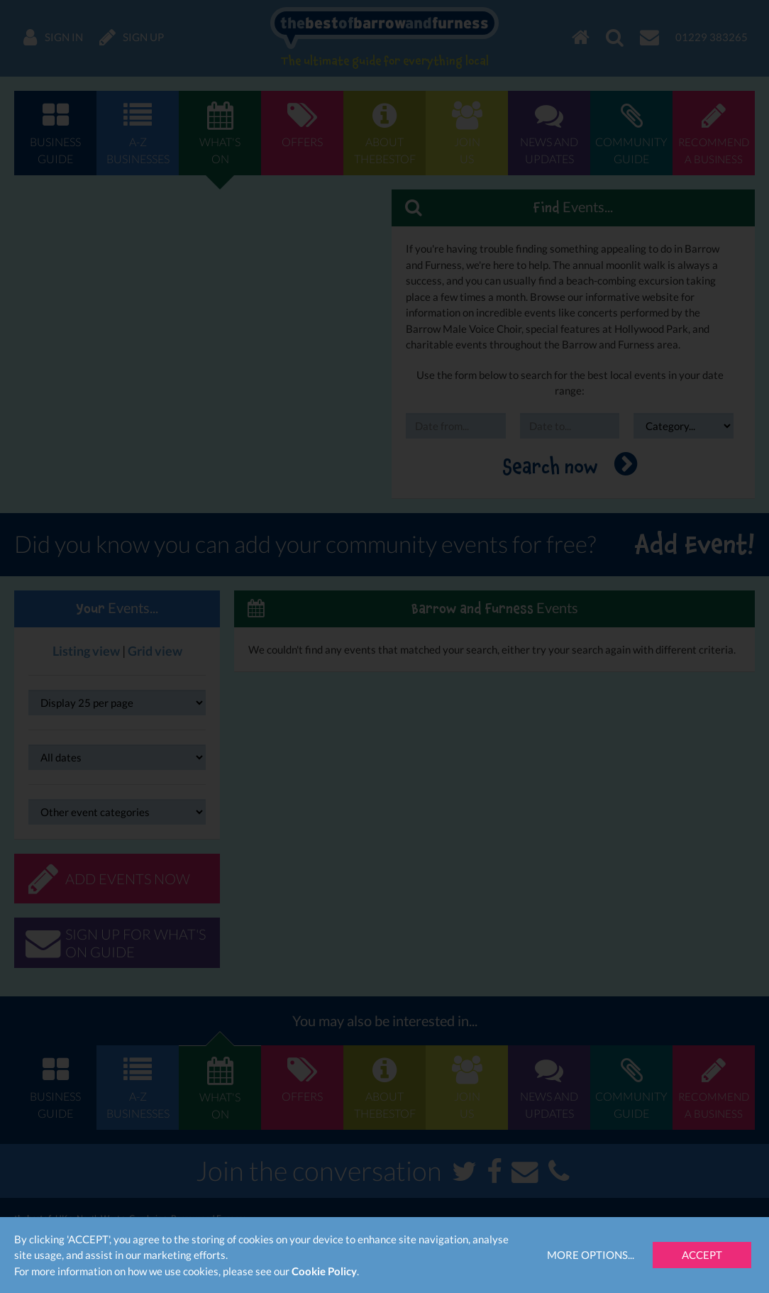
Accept (702, 1254)
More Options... (590, 1254)
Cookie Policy (324, 1271)
